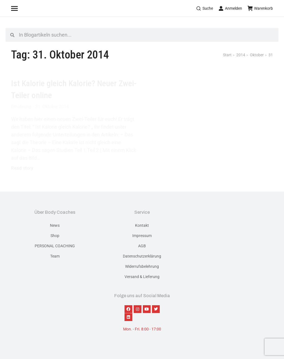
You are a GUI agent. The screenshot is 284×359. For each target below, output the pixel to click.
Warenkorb (260, 8)
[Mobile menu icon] (21, 8)
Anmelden (230, 8)
